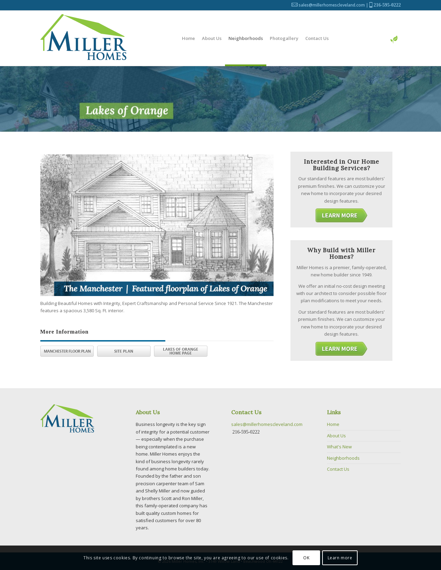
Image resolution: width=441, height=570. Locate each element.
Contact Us (338, 469)
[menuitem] (188, 38)
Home (333, 424)
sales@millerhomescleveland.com (332, 5)
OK (306, 558)
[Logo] (83, 38)
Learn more (340, 558)
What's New (339, 447)
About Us (336, 435)
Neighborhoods (343, 458)
